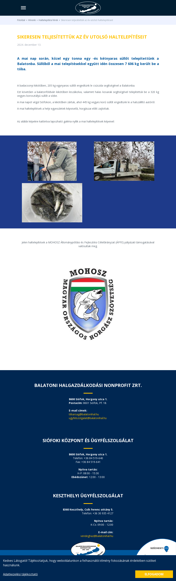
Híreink (32, 20)
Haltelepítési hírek (48, 20)
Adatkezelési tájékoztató (20, 574)
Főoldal (21, 20)
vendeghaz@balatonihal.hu (97, 536)
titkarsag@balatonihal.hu (84, 414)
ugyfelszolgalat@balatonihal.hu (88, 418)
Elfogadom (154, 574)
